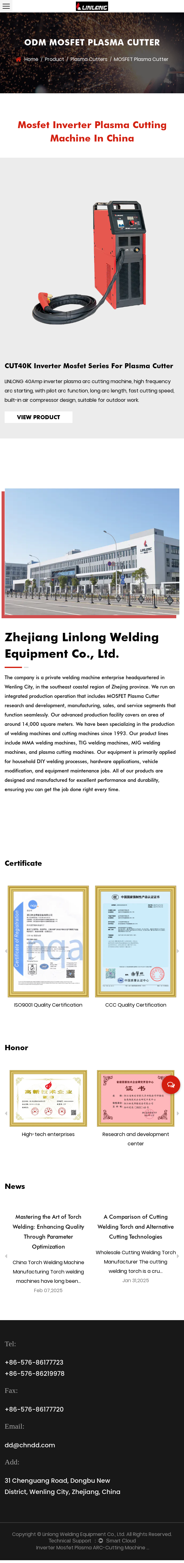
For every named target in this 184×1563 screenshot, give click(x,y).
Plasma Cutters (89, 58)
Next (178, 954)
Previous (6, 954)
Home (31, 58)
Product (54, 58)
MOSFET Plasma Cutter (133, 699)
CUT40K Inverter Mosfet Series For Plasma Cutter (89, 367)
